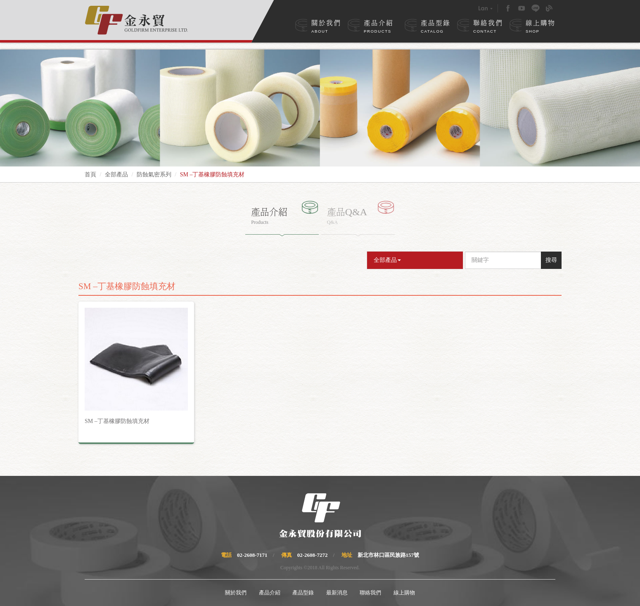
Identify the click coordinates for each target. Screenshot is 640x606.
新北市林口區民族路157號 (389, 555)
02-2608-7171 (252, 555)
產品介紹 (378, 27)
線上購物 (540, 27)
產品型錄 (435, 27)
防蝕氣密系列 (154, 174)
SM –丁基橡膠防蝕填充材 (117, 421)
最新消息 (337, 592)
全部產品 (116, 174)
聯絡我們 (488, 27)
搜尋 (551, 260)
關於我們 (326, 27)
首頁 (90, 174)
